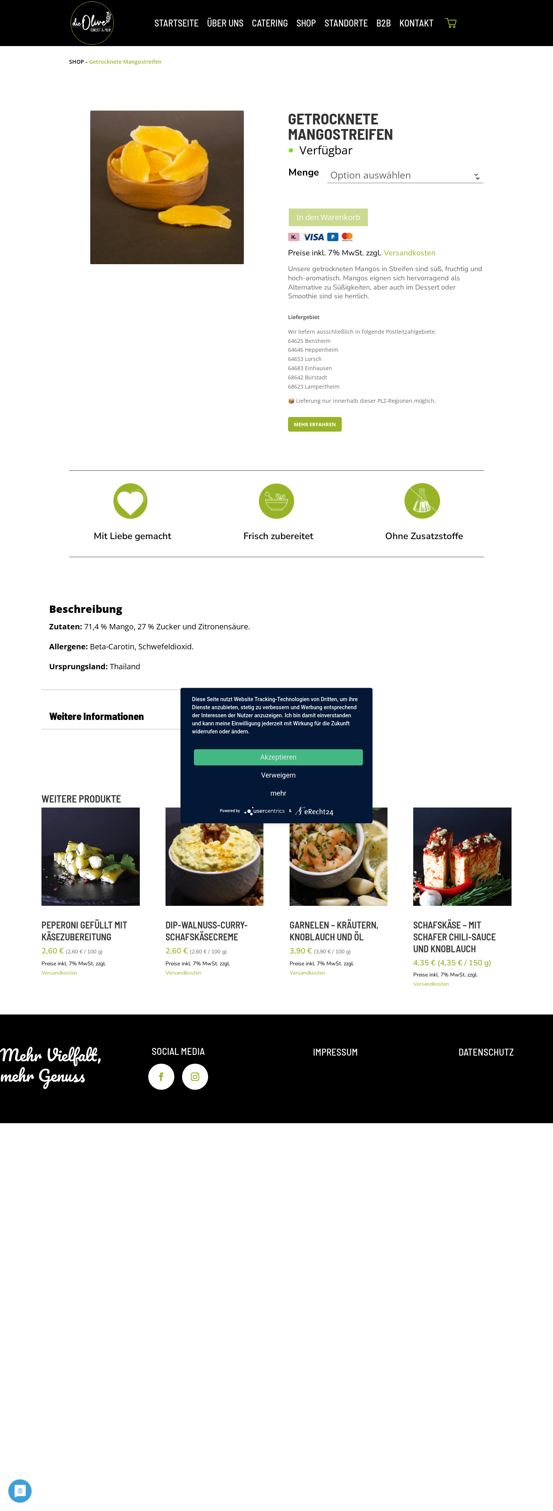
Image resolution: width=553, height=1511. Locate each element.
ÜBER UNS (225, 22)
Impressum (335, 1052)
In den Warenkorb (328, 217)
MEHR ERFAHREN (315, 424)
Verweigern (278, 775)
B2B (383, 22)
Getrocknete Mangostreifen (125, 61)
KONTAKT (416, 22)
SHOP (306, 22)
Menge (303, 172)
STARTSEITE (176, 22)
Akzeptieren (278, 757)
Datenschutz (486, 1052)
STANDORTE (346, 22)
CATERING (270, 22)
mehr (278, 793)
